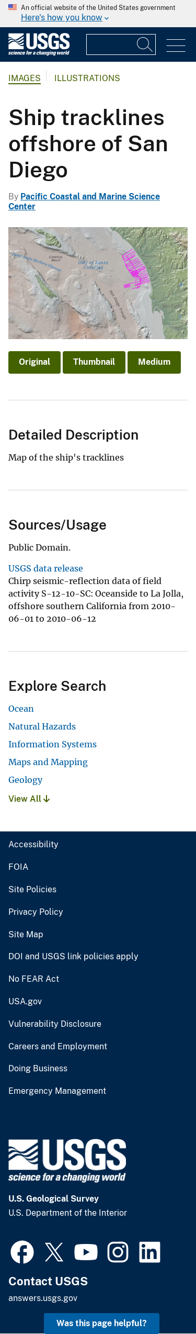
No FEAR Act (33, 979)
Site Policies (32, 889)
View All (29, 799)
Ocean (21, 708)
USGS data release (45, 568)
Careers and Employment (57, 1046)
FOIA (18, 867)
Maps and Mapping (48, 762)
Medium (154, 362)
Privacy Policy (35, 912)
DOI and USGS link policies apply (73, 956)
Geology (25, 780)
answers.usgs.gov (42, 1298)
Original (34, 362)
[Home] (39, 53)
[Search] (145, 44)
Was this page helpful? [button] (101, 1323)
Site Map (25, 934)
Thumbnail (94, 362)
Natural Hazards (42, 726)
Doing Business (37, 1068)
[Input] (121, 44)
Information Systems (52, 744)
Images (24, 78)
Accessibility (33, 844)
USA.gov (25, 1001)
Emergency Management (57, 1091)
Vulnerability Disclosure (54, 1024)
